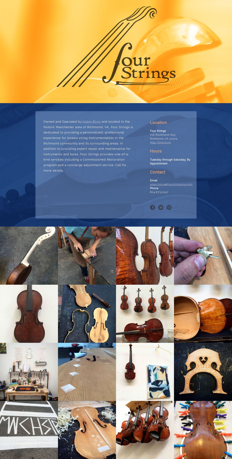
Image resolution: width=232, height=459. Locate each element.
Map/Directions (160, 142)
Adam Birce (91, 121)
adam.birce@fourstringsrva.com (171, 184)
